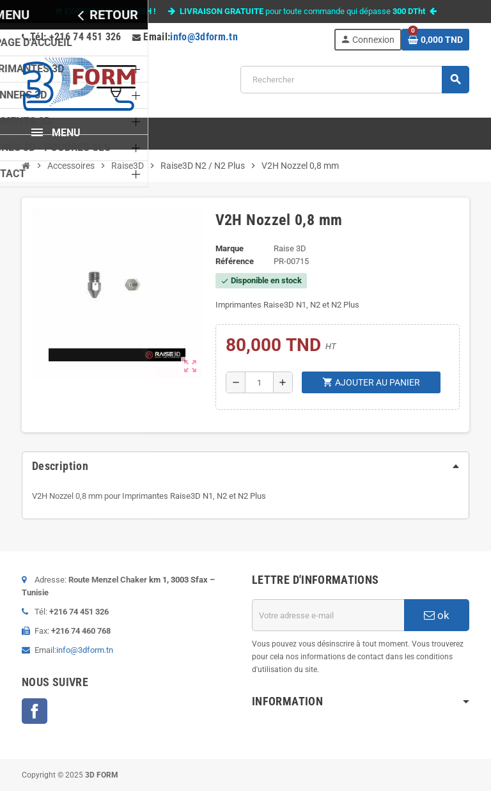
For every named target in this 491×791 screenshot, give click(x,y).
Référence (234, 261)
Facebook (34, 711)
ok (436, 615)
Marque (229, 248)
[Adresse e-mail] (328, 615)
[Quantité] (259, 382)
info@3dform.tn (204, 37)
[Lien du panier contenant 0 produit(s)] (435, 40)
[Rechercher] (354, 79)
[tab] (245, 466)
